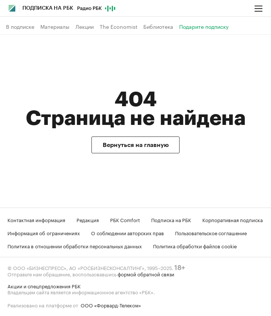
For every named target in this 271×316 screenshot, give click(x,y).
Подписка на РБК (171, 219)
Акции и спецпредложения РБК (44, 285)
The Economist (118, 26)
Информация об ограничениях (43, 232)
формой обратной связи (146, 273)
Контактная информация (36, 219)
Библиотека (158, 26)
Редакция (88, 219)
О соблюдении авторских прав (127, 232)
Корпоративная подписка (232, 219)
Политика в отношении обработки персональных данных (74, 245)
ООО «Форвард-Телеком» (111, 305)
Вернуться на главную (136, 145)
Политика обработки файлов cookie (195, 245)
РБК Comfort (125, 219)
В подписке (20, 26)
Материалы (54, 26)
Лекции (84, 26)
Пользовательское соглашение (211, 232)
